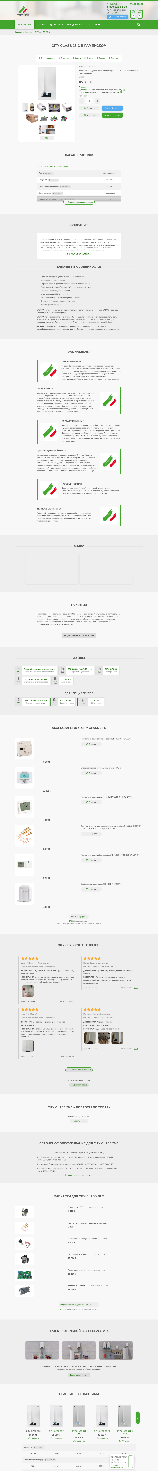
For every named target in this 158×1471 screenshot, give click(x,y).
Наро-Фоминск (115, 1441)
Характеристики (48, 58)
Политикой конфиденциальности (118, 1466)
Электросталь (45, 1448)
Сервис (102, 58)
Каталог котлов (55, 1390)
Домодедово (107, 1437)
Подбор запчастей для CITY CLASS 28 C (77, 1126)
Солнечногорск (117, 1444)
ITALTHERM (27, 1454)
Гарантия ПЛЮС (94, 1397)
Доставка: (85, 92)
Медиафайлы (28, 1397)
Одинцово (135, 1441)
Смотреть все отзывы (80, 954)
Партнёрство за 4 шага (128, 1397)
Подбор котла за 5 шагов (60, 1407)
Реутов (81, 1444)
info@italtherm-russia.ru (118, 13)
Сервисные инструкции (125, 1393)
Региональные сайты (74, 1454)
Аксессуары (95, 1407)
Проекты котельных (77, 1196)
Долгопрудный (94, 1437)
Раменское (113, 4)
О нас (41, 24)
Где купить (56, 24)
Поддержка (75, 24)
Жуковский (136, 1437)
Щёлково (33, 1448)
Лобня (66, 1441)
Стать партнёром (123, 1400)
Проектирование (27, 1400)
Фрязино (137, 1444)
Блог (22, 1407)
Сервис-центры (93, 1393)
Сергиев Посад (92, 1444)
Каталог (26, 24)
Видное (61, 1437)
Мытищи (103, 1441)
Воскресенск (71, 1437)
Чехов (25, 1448)
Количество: (84, 96)
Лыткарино (75, 1441)
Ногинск (126, 1441)
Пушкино (62, 1444)
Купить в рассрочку (112, 115)
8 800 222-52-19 (117, 6)
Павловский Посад (39, 1444)
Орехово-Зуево (22, 1444)
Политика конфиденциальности (99, 1454)
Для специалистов (126, 1390)
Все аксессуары (78, 800)
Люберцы (86, 1441)
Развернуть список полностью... (79, 1059)
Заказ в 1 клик (111, 108)
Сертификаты (26, 1393)
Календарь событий (124, 1407)
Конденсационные (55, 1404)
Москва (95, 1441)
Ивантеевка (21, 1441)
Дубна (116, 1437)
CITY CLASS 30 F (56, 1252)
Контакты (94, 24)
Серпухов (105, 1444)
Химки (18, 1448)
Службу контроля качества (55, 1420)
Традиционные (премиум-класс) (61, 1397)
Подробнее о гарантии (79, 635)
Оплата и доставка (95, 1400)
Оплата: (84, 90)
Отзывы (90, 58)
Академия (122, 1404)
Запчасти (115, 58)
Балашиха (52, 1437)
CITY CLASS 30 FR (102, 1252)
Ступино (128, 1444)
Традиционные (54, 1393)
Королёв (46, 1441)
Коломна (37, 1441)
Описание (65, 58)
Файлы (78, 58)
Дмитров (82, 1437)
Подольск (52, 1444)
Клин (30, 1441)
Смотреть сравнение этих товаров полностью (77, 1347)
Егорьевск (125, 1437)
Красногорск (57, 1441)
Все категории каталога (52, 1454)
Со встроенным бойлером (59, 1400)
